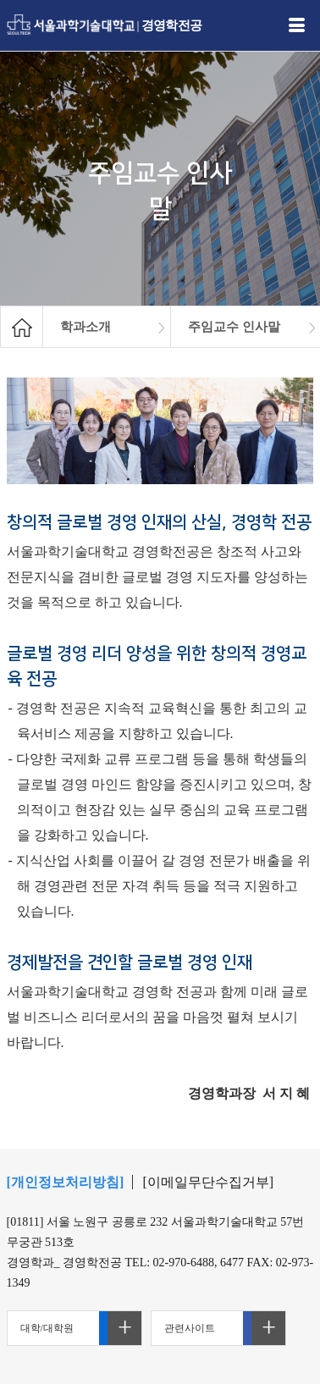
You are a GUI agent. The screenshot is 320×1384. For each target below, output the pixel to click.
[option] (107, 326)
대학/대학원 (47, 1328)
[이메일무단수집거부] (207, 1182)
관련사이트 (189, 1328)
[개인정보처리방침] (65, 1182)
